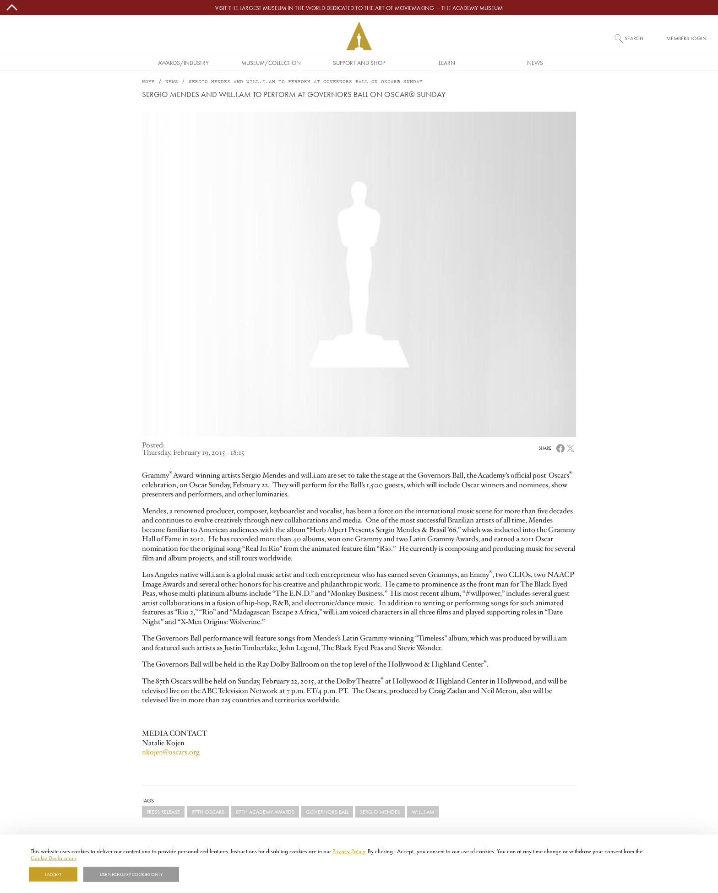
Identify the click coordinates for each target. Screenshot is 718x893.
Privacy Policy (348, 851)
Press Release (163, 811)
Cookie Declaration (53, 857)
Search (634, 38)
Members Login (686, 38)
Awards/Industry (183, 62)
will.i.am (423, 811)
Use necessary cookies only (131, 874)
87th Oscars (207, 811)
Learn (447, 62)
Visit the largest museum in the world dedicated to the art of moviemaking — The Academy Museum (359, 7)
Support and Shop (359, 62)
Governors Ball (327, 811)
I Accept (53, 874)
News (535, 62)
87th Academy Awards (265, 811)
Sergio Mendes (380, 811)
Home (148, 82)
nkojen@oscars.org (171, 752)
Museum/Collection (271, 62)
